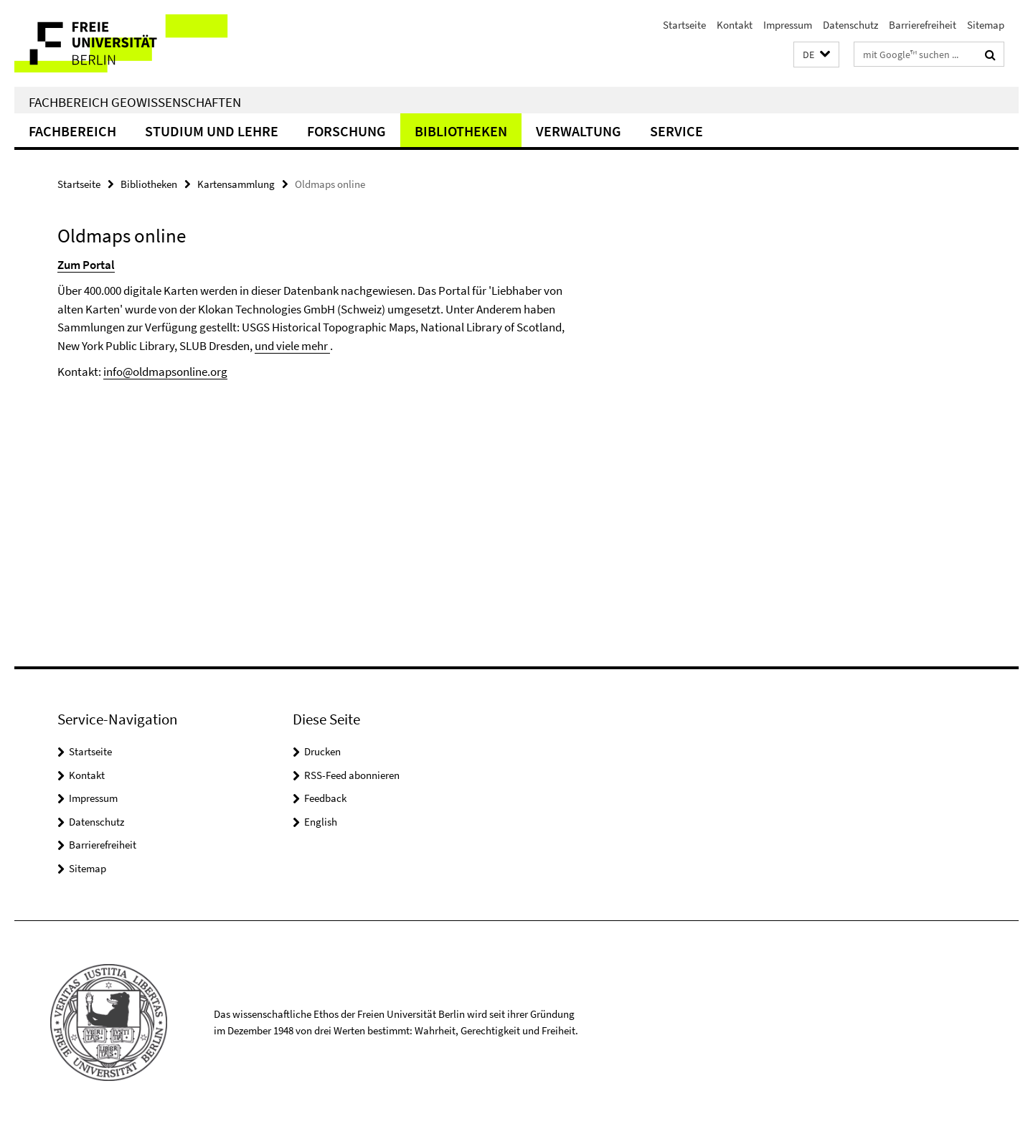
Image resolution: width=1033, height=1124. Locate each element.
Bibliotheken (461, 131)
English (320, 821)
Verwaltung (578, 131)
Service (676, 131)
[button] (816, 55)
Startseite (684, 25)
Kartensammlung (236, 184)
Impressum (787, 25)
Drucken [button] (322, 751)
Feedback (325, 798)
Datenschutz (850, 25)
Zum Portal (86, 265)
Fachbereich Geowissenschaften (135, 101)
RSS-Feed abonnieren (352, 775)
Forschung (346, 131)
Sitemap (985, 25)
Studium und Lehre (211, 131)
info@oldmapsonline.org (165, 371)
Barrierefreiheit (922, 25)
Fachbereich (72, 131)
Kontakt (735, 25)
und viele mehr (292, 346)
